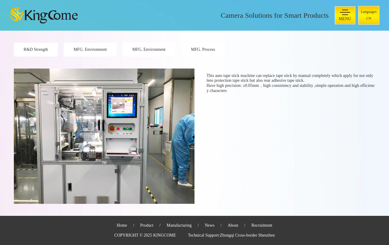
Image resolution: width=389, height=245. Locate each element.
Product (147, 225)
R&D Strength (35, 49)
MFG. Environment (90, 49)
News (209, 225)
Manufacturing (178, 225)
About (233, 225)
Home (122, 225)
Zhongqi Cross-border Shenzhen (247, 235)
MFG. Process (203, 49)
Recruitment (261, 225)
